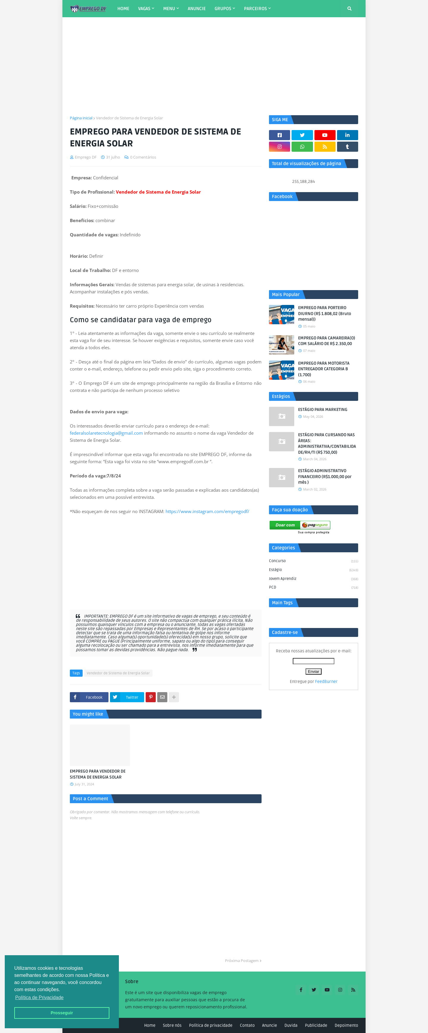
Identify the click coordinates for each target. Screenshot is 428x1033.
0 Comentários (143, 157)
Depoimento (346, 1025)
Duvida (291, 1025)
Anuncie (269, 1025)
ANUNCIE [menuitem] (197, 8)
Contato (247, 1025)
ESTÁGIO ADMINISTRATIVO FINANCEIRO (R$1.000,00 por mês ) (325, 476)
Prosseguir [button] (62, 1012)
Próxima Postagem (242, 960)
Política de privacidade (210, 1025)
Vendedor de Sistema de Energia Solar (129, 118)
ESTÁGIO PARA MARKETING (322, 409)
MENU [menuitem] (169, 8)
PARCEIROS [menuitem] (255, 8)
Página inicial (81, 118)
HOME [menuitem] (123, 8)
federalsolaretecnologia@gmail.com (106, 433)
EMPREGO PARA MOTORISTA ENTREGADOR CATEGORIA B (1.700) (324, 369)
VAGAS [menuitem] (144, 8)
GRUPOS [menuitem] (223, 8)
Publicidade (316, 1025)
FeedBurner (326, 681)
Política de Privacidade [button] (39, 997)
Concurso (313, 561)
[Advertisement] (214, 66)
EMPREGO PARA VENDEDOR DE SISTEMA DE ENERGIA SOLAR (97, 774)
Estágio (313, 570)
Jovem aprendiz (313, 579)
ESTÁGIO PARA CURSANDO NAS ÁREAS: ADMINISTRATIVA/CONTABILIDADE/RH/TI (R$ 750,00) (327, 443)
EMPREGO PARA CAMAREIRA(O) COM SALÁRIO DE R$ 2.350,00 (326, 341)
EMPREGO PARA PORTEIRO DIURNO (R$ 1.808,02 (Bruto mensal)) (324, 313)
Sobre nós (172, 1025)
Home (149, 1025)
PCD (313, 588)
